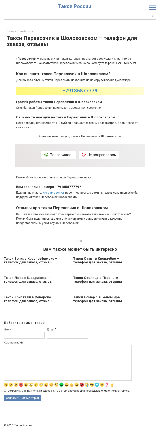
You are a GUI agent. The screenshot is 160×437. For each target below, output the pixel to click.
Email (51, 329)
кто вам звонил (53, 192)
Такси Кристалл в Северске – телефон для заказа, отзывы (29, 299)
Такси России (74, 6)
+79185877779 (80, 91)
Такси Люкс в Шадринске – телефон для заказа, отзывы (28, 280)
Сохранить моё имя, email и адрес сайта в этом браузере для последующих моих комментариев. (69, 390)
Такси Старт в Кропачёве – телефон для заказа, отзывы (97, 260)
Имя (8, 329)
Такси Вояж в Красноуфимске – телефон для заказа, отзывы (30, 260)
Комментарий (13, 342)
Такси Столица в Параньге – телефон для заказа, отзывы (97, 280)
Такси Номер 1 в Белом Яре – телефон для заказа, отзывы (98, 299)
